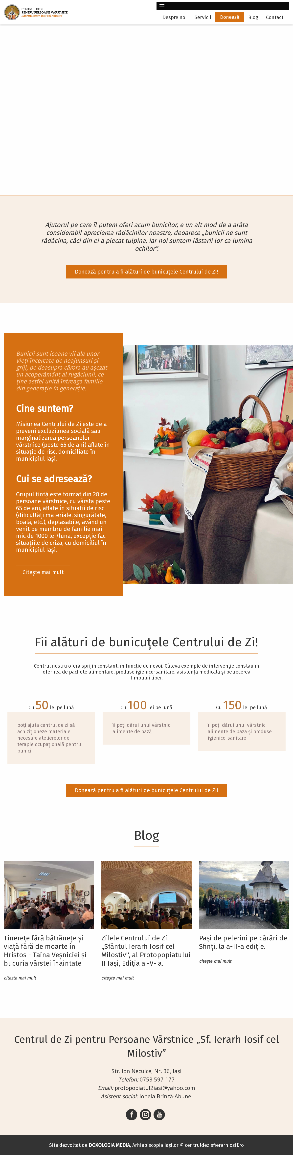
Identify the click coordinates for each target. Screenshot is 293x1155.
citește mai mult (20, 978)
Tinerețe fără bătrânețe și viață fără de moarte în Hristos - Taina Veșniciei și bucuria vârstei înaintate (45, 950)
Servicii (203, 17)
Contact (274, 17)
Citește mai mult (43, 572)
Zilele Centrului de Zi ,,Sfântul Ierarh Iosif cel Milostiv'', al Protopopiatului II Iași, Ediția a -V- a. (145, 950)
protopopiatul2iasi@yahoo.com (155, 1087)
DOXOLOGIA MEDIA (109, 1145)
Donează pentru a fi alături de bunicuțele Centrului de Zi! (146, 271)
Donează (229, 17)
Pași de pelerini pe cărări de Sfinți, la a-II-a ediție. (243, 942)
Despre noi (174, 17)
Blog (253, 17)
